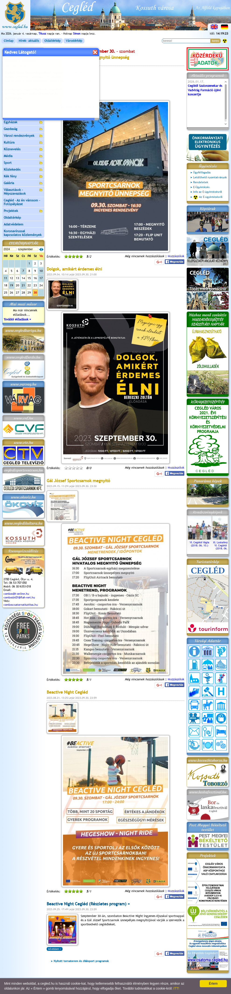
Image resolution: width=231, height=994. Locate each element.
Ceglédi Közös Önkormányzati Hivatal (23, 73)
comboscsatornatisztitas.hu (21, 604)
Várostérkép (74, 40)
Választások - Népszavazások (23, 191)
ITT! (176, 988)
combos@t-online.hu (16, 593)
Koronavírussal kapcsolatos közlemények (23, 233)
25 (5, 292)
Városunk (23, 58)
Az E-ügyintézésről (208, 197)
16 (35, 278)
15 (29, 278)
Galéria (23, 183)
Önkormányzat (23, 64)
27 (17, 292)
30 (35, 292)
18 (5, 285)
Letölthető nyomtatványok (210, 177)
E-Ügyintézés (201, 187)
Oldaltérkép (52, 40)
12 (11, 278)
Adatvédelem (13, 224)
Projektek (23, 211)
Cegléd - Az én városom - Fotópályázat (22, 202)
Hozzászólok (176, 256)
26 (11, 292)
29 (29, 292)
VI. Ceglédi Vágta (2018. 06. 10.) (199, 542)
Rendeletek (200, 182)
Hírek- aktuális (29, 40)
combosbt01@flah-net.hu (19, 597)
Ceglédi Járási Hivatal (19, 81)
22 (29, 285)
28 (23, 292)
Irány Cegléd (13, 108)
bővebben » (54, 949)
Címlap (8, 40)
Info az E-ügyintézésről (207, 191)
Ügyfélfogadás (202, 172)
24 (41, 285)
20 (17, 285)
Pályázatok (12, 88)
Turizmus (23, 102)
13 (17, 278)
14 (23, 278)
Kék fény (23, 176)
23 (35, 285)
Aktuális (23, 95)
